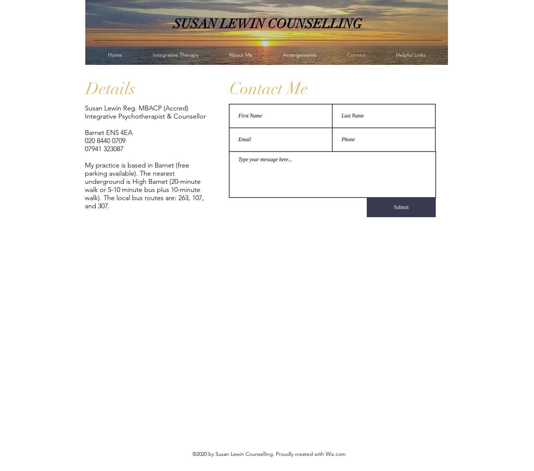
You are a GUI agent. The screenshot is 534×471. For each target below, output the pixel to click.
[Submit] (401, 207)
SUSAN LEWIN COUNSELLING (267, 24)
